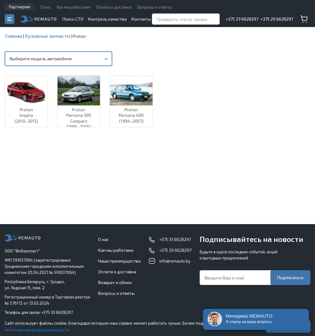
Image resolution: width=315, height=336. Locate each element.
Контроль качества (107, 19)
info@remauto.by (174, 261)
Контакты (141, 19)
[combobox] (58, 58)
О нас (45, 7)
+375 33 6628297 (242, 19)
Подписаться (290, 277)
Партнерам (19, 6)
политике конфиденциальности (37, 329)
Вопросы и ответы (155, 7)
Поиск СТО (72, 19)
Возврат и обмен (115, 282)
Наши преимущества (119, 260)
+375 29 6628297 (277, 19)
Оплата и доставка (113, 7)
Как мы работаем (73, 7)
